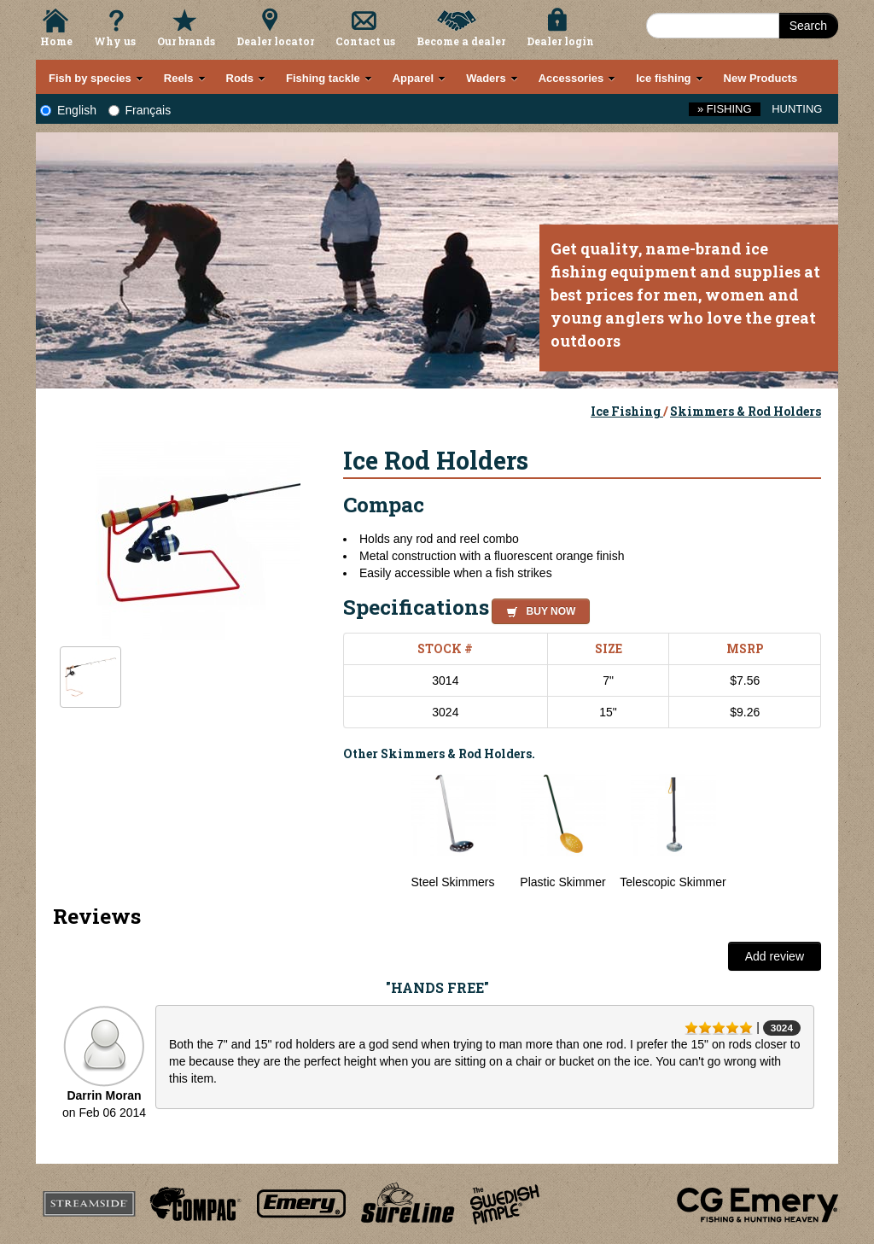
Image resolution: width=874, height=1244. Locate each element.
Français (140, 110)
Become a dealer (461, 41)
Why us (115, 41)
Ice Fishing (627, 411)
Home (56, 41)
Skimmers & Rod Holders (745, 411)
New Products (761, 78)
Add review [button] (774, 956)
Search (808, 25)
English (68, 110)
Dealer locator (275, 41)
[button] (537, 609)
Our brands (186, 41)
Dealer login (560, 41)
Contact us (365, 41)
